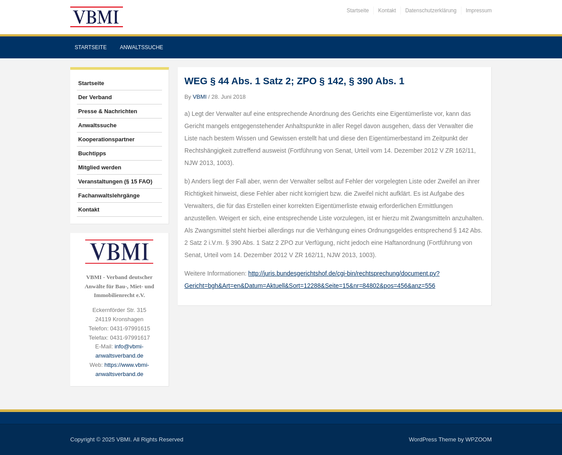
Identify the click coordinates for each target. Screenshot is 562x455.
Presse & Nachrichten (107, 111)
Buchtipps (92, 153)
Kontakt (387, 10)
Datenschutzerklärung (431, 10)
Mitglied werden (99, 167)
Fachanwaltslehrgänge (109, 195)
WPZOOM (478, 439)
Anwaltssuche (141, 47)
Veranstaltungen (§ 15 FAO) (115, 181)
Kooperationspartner (106, 139)
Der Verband (95, 97)
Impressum (479, 10)
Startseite (358, 10)
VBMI (200, 96)
